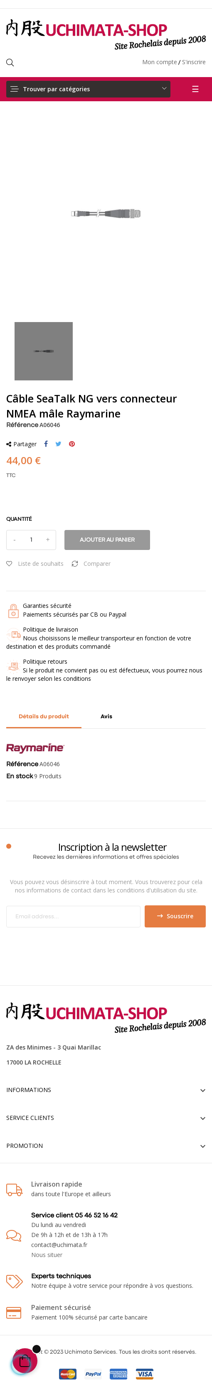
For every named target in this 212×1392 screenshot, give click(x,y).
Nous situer (46, 1255)
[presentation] (75, 943)
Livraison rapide (56, 1184)
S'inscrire (194, 62)
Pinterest (72, 444)
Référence (22, 425)
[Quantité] (31, 540)
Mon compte (159, 62)
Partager (46, 444)
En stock (19, 777)
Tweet (58, 444)
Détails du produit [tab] (44, 716)
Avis (106, 716)
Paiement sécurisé (61, 1307)
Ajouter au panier (107, 539)
